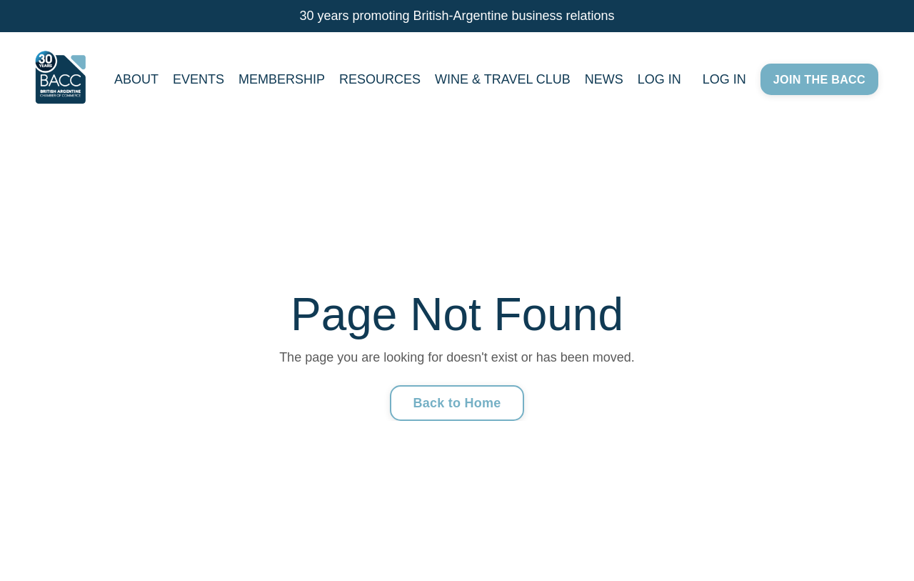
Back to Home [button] (457, 403)
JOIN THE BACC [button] (819, 79)
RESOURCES (380, 79)
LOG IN (659, 79)
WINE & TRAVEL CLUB (503, 79)
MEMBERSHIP (281, 79)
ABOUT (136, 79)
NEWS (604, 79)
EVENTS (198, 79)
